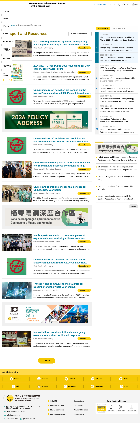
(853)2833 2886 (12, 411)
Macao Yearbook (57, 403)
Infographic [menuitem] (49, 11)
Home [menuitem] (6, 11)
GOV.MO (53, 394)
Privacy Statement (81, 403)
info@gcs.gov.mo (13, 408)
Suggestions (79, 394)
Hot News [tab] (103, 21)
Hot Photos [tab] (119, 21)
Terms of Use (79, 407)
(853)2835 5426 (29, 411)
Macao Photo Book (58, 407)
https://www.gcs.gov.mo (15, 404)
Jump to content (100, 5)
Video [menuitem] (36, 11)
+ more (133, 199)
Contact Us (78, 398)
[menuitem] (16, 11)
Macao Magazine (57, 398)
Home (4, 18)
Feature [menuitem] (80, 11)
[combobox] (80, 26)
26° (127, 5)
